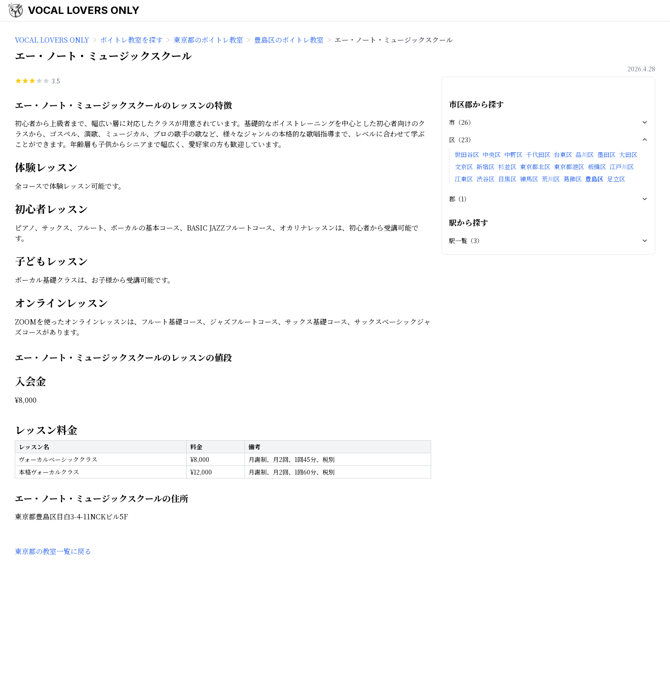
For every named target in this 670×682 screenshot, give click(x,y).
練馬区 (529, 178)
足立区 (616, 178)
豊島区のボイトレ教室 (289, 40)
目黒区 (507, 178)
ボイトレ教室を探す (131, 40)
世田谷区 (467, 154)
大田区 (628, 154)
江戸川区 (622, 166)
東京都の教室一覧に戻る (53, 551)
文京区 (464, 166)
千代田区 (538, 154)
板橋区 (597, 166)
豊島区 (594, 178)
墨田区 (606, 154)
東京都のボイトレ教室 (208, 40)
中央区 (491, 154)
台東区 (563, 154)
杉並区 (507, 166)
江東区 (464, 178)
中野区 (513, 154)
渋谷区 (485, 178)
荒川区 (551, 178)
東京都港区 (569, 166)
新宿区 (485, 166)
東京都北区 (535, 166)
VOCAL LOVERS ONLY (84, 10)
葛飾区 (572, 178)
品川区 (585, 154)
